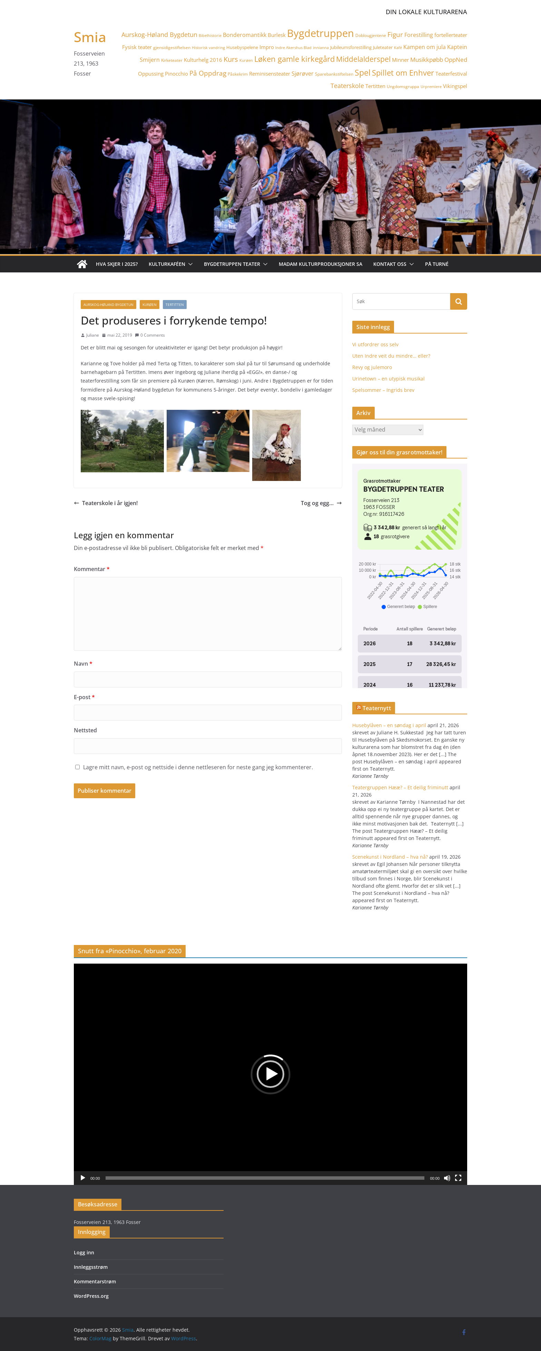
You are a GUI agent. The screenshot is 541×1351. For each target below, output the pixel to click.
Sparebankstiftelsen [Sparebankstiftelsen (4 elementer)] (334, 74)
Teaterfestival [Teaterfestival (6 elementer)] (451, 73)
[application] (270, 1074)
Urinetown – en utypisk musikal (388, 378)
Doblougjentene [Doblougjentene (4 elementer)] (370, 35)
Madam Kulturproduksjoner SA (320, 264)
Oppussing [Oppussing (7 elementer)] (151, 73)
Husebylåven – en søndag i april (389, 725)
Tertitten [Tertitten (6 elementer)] (375, 86)
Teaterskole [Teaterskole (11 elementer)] (347, 85)
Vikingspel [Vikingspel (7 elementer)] (455, 86)
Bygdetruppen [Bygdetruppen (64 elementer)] (320, 33)
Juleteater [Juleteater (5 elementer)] (383, 47)
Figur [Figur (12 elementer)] (395, 34)
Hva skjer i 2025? (117, 264)
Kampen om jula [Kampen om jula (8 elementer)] (424, 47)
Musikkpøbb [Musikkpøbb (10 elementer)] (426, 59)
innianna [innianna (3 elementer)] (321, 47)
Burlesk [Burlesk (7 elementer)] (277, 34)
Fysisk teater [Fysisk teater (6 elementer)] (137, 47)
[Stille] (447, 1178)
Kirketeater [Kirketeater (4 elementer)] (172, 60)
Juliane (92, 335)
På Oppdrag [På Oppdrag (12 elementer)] (207, 73)
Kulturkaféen (167, 264)
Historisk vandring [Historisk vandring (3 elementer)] (208, 47)
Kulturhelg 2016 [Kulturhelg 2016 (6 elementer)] (203, 59)
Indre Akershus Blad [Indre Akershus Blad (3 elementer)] (293, 47)
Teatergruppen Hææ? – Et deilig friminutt (400, 787)
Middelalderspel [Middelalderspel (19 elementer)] (363, 59)
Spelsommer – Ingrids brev (383, 390)
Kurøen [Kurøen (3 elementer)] (246, 60)
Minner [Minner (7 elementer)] (400, 59)
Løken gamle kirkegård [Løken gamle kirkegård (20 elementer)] (294, 59)
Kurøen (149, 304)
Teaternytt (377, 708)
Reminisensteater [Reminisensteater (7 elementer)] (269, 73)
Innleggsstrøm (91, 1267)
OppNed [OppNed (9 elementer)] (455, 60)
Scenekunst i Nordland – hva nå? (390, 856)
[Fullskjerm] (458, 1178)
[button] (189, 264)
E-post (84, 697)
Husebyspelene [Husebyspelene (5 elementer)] (242, 47)
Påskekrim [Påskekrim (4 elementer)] (238, 74)
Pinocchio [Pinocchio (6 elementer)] (176, 73)
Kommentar (92, 569)
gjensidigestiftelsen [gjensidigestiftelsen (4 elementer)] (171, 47)
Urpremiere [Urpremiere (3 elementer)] (431, 86)
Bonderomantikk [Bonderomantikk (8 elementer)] (244, 35)
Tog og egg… (321, 503)
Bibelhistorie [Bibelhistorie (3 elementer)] (210, 35)
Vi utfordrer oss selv (375, 344)
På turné (437, 264)
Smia (90, 36)
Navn (83, 663)
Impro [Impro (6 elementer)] (266, 47)
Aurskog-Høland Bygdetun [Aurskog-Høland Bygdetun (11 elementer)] (159, 34)
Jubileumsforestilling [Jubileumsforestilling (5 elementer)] (351, 47)
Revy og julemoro (372, 367)
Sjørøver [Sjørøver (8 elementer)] (303, 73)
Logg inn (84, 1252)
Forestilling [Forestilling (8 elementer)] (418, 35)
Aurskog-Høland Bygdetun (108, 304)
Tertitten (175, 304)
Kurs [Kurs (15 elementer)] (231, 59)
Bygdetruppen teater (232, 264)
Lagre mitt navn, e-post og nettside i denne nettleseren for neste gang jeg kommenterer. (198, 767)
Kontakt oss (389, 264)
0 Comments (150, 335)
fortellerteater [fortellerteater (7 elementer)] (450, 34)
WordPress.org (91, 1296)
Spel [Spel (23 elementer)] (363, 72)
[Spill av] (82, 1178)
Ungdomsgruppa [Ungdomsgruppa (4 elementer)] (403, 86)
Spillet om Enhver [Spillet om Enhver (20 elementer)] (403, 73)
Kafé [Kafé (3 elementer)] (398, 47)
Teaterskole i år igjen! (106, 503)
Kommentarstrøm (95, 1281)
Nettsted (85, 730)
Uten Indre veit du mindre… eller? (391, 356)
